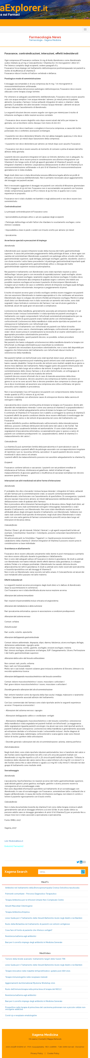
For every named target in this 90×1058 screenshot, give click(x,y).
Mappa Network (54, 1039)
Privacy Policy (37, 1053)
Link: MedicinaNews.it (14, 841)
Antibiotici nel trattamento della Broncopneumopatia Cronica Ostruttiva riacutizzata (42, 888)
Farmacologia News (45, 37)
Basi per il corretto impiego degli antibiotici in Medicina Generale (33, 942)
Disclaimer (79, 1047)
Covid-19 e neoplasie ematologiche (21, 1015)
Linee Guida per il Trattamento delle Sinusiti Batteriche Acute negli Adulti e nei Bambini (43, 918)
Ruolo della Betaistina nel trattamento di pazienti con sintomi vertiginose (37, 924)
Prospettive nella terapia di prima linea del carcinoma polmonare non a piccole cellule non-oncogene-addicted (45, 1008)
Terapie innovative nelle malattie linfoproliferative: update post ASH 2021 (37, 971)
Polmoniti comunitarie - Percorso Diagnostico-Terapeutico (30, 894)
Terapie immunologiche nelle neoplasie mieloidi (26, 977)
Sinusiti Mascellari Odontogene (19, 906)
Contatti (42, 1039)
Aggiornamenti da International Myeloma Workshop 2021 (30, 983)
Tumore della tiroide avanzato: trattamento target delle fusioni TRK (35, 959)
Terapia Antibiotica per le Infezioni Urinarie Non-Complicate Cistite (34, 900)
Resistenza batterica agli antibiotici (20, 936)
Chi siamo (33, 1039)
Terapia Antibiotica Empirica (17, 912)
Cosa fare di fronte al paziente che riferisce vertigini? (28, 930)
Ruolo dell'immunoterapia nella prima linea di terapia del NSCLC (33, 989)
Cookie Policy (53, 1053)
